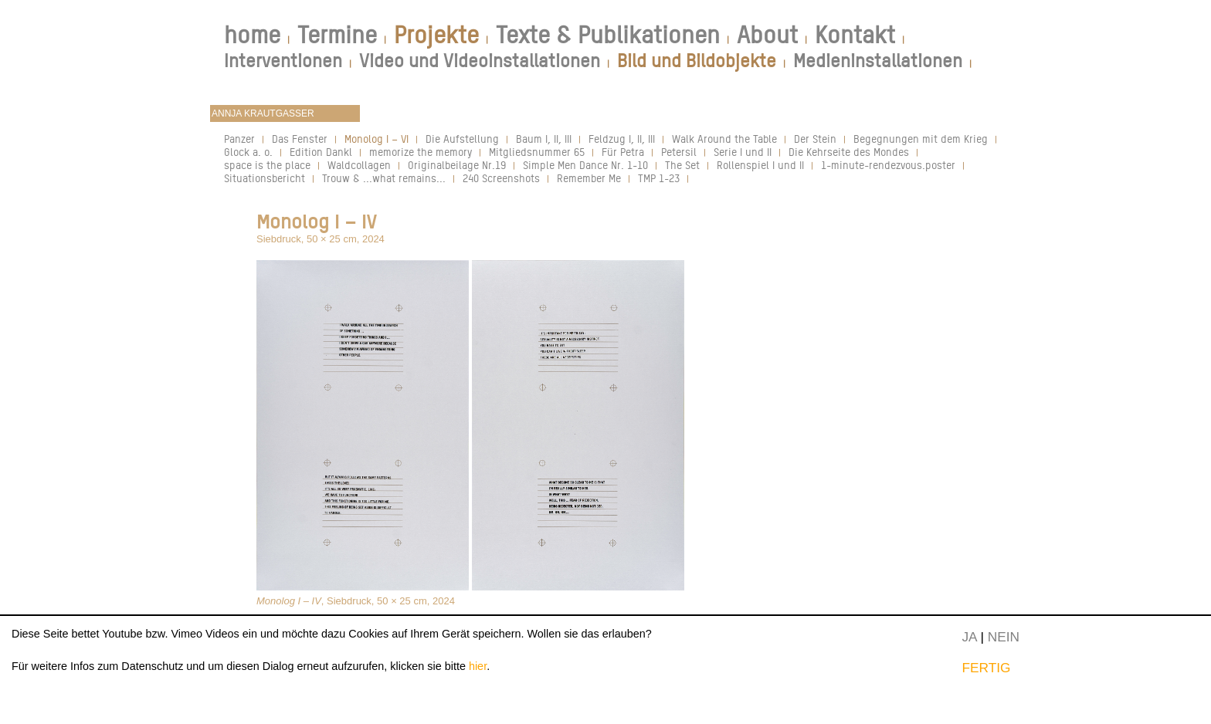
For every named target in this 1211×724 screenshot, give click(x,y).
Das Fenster (299, 138)
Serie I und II (743, 151)
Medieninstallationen (877, 60)
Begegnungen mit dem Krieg (920, 138)
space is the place (267, 164)
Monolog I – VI (376, 138)
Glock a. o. (248, 151)
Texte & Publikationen (608, 34)
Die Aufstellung (462, 138)
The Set (682, 164)
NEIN (1003, 636)
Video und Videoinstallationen (479, 60)
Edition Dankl (321, 151)
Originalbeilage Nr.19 (457, 164)
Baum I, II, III (544, 138)
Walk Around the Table (724, 138)
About (767, 34)
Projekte (436, 34)
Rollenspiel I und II (760, 164)
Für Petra (623, 151)
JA (969, 636)
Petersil (679, 151)
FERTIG (986, 667)
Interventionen (283, 60)
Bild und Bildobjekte (696, 60)
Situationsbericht (264, 177)
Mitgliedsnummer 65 (537, 151)
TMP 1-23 (659, 177)
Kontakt (855, 34)
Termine (337, 34)
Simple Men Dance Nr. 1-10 (585, 164)
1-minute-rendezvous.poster (888, 164)
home (252, 34)
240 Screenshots (501, 177)
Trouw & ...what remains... (384, 177)
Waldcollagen (359, 164)
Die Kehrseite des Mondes (849, 151)
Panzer (239, 138)
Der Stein (815, 138)
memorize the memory (420, 151)
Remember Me (589, 177)
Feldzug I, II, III (622, 138)
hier (478, 666)
